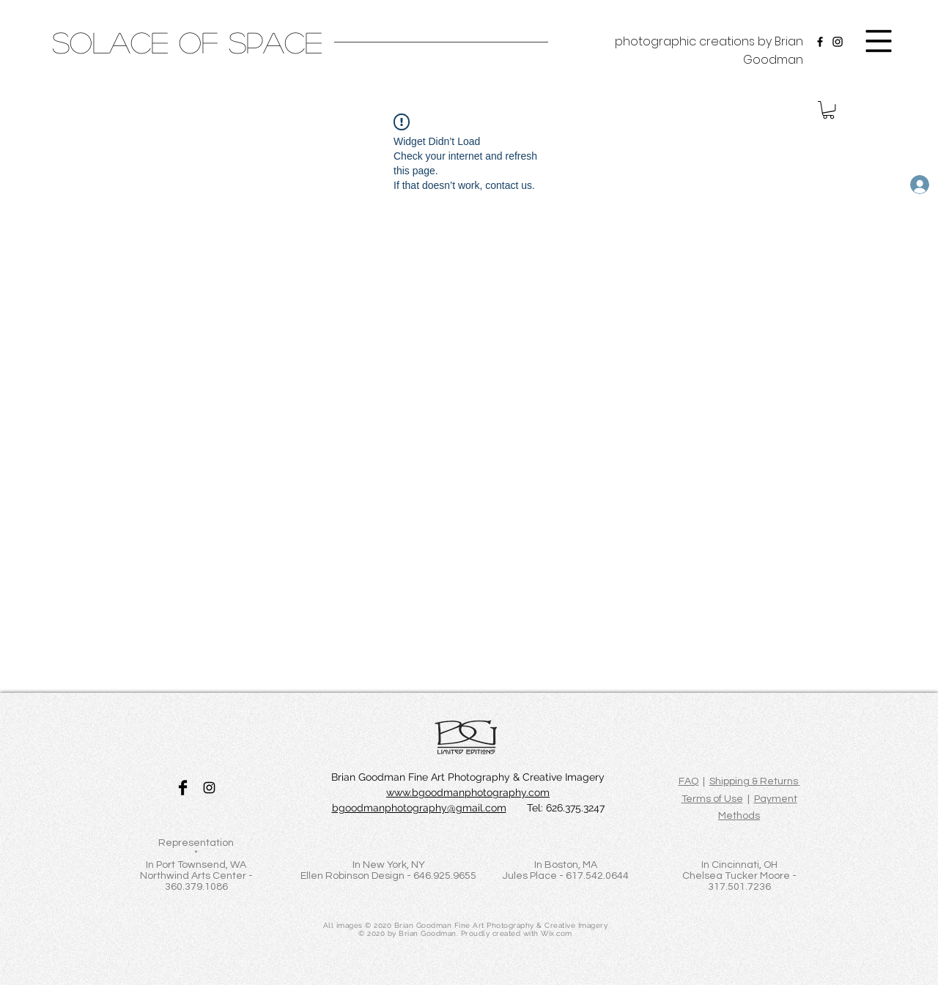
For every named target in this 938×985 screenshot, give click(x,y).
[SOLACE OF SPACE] (187, 41)
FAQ (688, 781)
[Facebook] (820, 41)
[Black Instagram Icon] (209, 787)
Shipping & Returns (754, 781)
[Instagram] (837, 41)
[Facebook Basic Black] (183, 787)
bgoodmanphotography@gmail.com (419, 808)
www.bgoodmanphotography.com (468, 792)
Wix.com (556, 933)
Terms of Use (712, 799)
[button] (879, 41)
